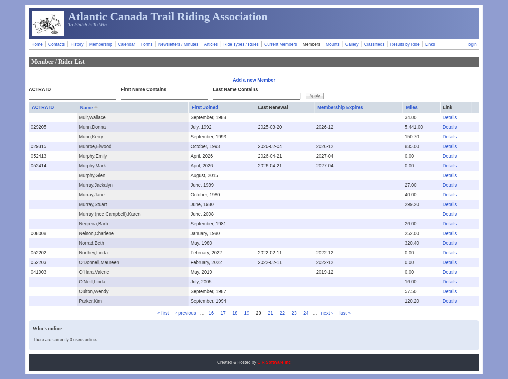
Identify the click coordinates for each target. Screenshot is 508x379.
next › (327, 313)
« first (163, 313)
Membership (100, 44)
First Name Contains (143, 89)
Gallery (351, 44)
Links (430, 44)
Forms (147, 44)
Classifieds (374, 44)
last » (344, 313)
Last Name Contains (235, 89)
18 (235, 313)
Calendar (126, 44)
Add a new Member (254, 80)
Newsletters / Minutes (178, 44)
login (472, 44)
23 (294, 313)
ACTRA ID (40, 89)
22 (282, 313)
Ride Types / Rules (240, 44)
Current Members (280, 44)
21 (270, 313)
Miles (412, 107)
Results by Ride (405, 44)
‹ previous (186, 313)
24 (306, 313)
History (76, 44)
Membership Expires (340, 107)
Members (311, 44)
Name (89, 107)
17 (223, 313)
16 (211, 313)
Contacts (56, 44)
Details (450, 117)
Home (37, 44)
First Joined (205, 107)
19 (246, 313)
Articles (211, 44)
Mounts (332, 44)
